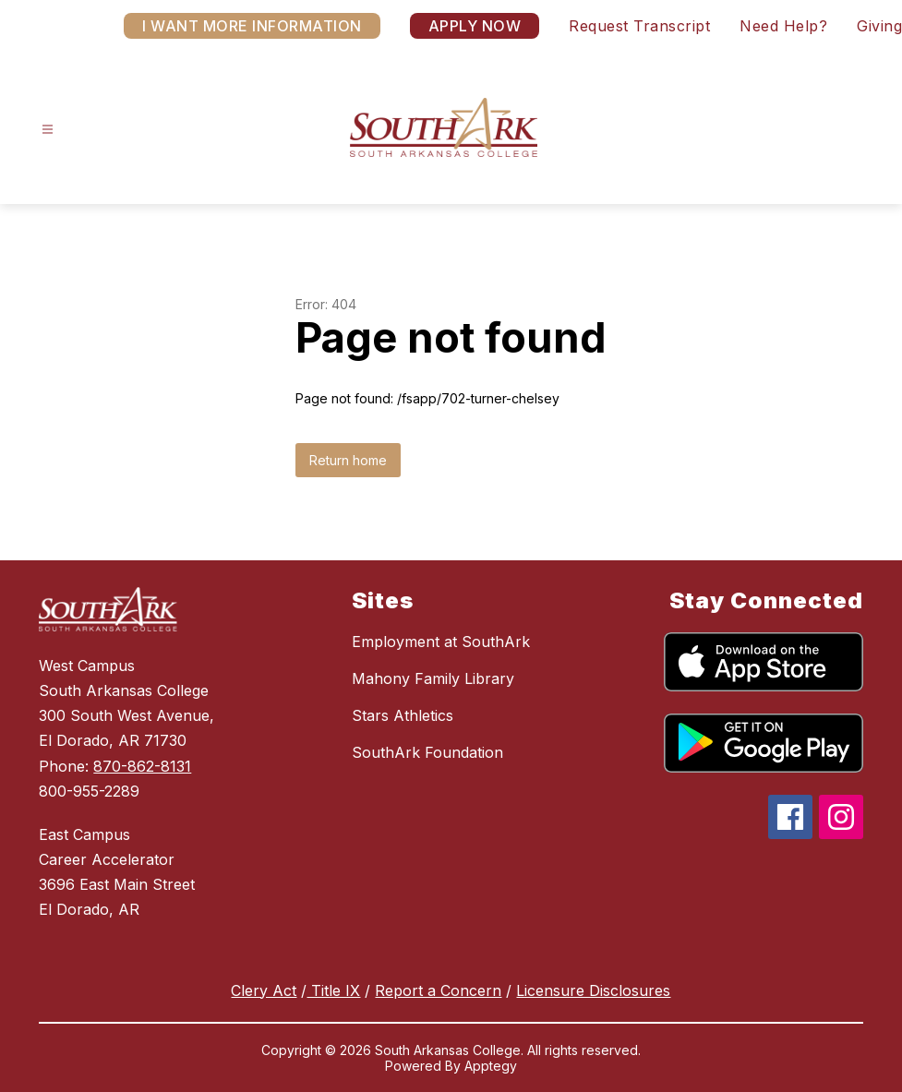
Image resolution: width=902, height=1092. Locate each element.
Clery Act (263, 990)
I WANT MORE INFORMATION (252, 26)
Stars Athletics (402, 715)
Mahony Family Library (433, 678)
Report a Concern (438, 990)
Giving (879, 26)
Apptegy (490, 1066)
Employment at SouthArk (441, 641)
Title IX (333, 990)
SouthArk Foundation (427, 752)
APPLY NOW (475, 26)
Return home (348, 460)
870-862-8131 (142, 766)
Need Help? (783, 26)
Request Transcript (639, 26)
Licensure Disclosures (593, 990)
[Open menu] (47, 129)
